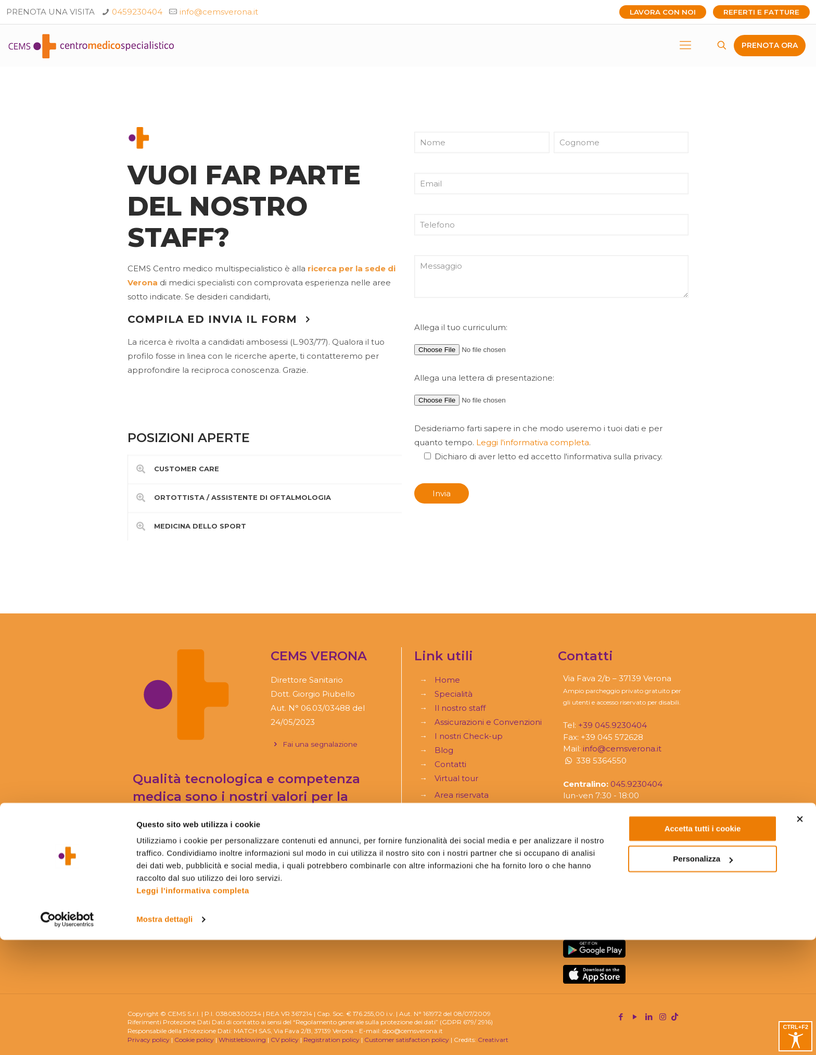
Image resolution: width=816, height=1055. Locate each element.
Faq (442, 877)
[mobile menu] (685, 45)
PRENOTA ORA (770, 45)
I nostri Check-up (469, 736)
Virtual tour (456, 778)
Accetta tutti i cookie (703, 943)
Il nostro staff (460, 708)
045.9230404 (636, 784)
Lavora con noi (663, 12)
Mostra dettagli (164, 1034)
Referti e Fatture (761, 12)
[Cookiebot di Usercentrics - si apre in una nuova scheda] (67, 1035)
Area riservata (462, 795)
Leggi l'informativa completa (192, 1005)
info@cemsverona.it (219, 12)
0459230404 (137, 12)
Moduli (448, 891)
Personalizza (703, 974)
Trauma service (464, 905)
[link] (265, 469)
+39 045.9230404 (612, 725)
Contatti (450, 764)
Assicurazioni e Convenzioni (488, 722)
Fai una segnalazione (314, 744)
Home (447, 680)
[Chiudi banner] (800, 934)
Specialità (454, 694)
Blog (444, 750)
